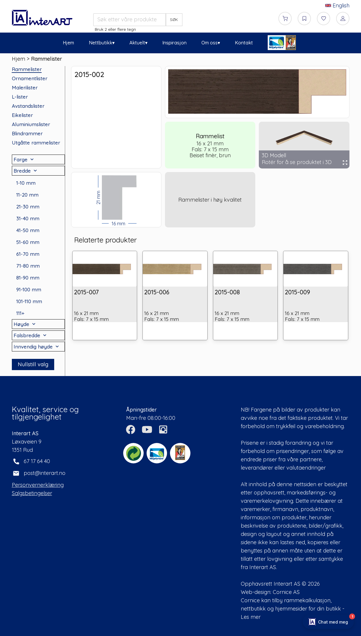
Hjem (68, 43)
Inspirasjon (174, 43)
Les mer (251, 616)
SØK (174, 19)
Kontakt (244, 43)
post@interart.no (44, 473)
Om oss (209, 43)
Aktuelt (137, 43)
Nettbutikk (100, 43)
